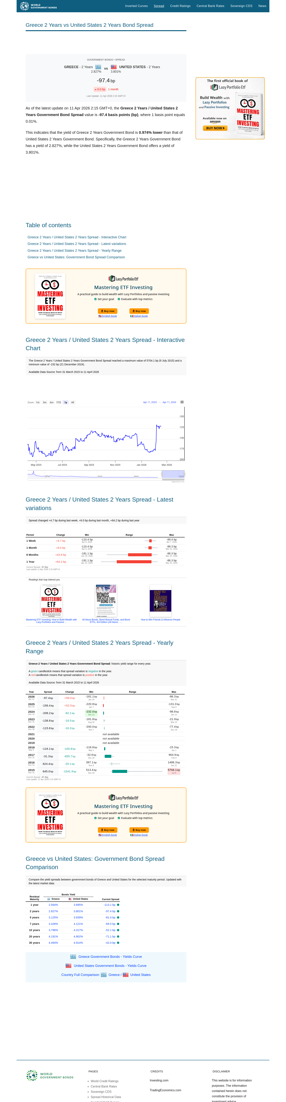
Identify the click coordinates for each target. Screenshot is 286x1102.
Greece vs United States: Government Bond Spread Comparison (76, 257)
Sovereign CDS (242, 6)
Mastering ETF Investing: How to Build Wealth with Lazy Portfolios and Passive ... (51, 620)
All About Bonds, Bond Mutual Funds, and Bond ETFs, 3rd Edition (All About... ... (106, 620)
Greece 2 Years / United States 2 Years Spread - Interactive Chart (77, 237)
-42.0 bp (110, 942)
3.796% (53, 930)
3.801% (78, 911)
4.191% (53, 936)
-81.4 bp (110, 917)
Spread (159, 6)
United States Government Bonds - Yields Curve (110, 965)
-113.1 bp (110, 904)
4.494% (53, 942)
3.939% (78, 917)
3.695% (78, 904)
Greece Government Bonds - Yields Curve (110, 956)
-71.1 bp (110, 936)
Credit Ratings (180, 6)
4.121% (78, 923)
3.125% (53, 917)
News (262, 6)
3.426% (53, 923)
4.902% (78, 936)
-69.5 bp (110, 923)
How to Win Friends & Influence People (160, 619)
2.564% (53, 904)
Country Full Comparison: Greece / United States (106, 975)
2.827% (53, 911)
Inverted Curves (136, 6)
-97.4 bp (110, 911)
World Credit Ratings (104, 1081)
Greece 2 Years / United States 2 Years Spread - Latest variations (77, 244)
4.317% (78, 930)
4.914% (78, 942)
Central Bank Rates (210, 6)
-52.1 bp (110, 930)
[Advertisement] (106, 42)
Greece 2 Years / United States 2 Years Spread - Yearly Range (74, 250)
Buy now (107, 311)
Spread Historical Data (106, 1097)
